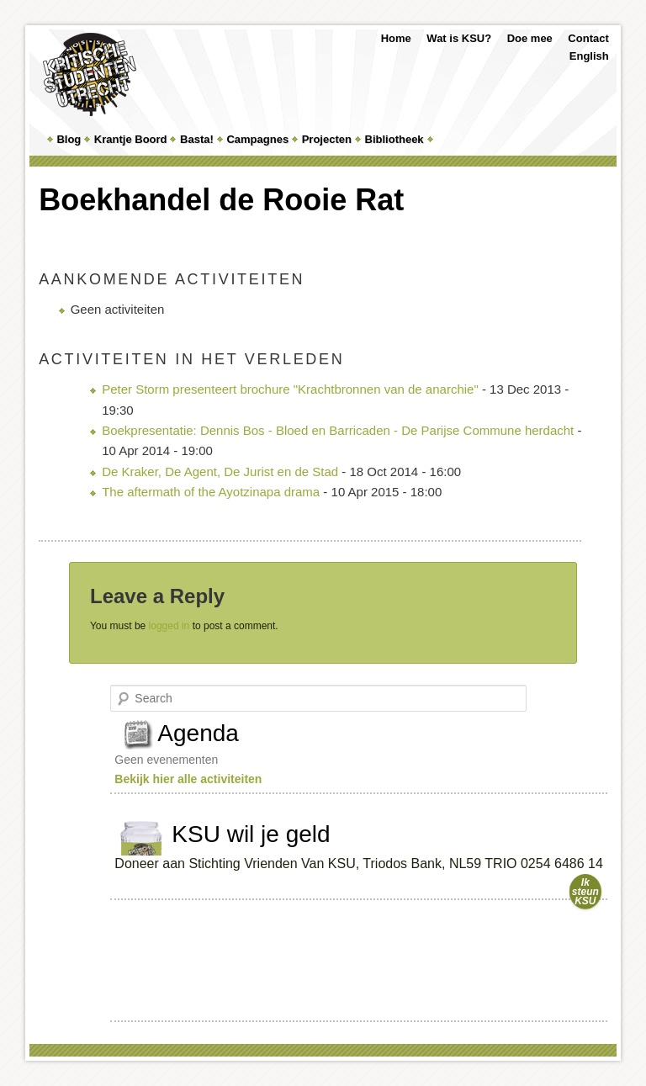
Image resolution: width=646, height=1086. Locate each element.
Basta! (197, 139)
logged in (169, 626)
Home (396, 38)
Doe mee (530, 38)
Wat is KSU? (458, 38)
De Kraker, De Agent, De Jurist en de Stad (220, 471)
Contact (588, 38)
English (589, 56)
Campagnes (257, 139)
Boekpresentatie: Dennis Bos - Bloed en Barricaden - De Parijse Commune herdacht (338, 430)
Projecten (327, 139)
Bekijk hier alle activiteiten (188, 779)
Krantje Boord (130, 139)
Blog (68, 139)
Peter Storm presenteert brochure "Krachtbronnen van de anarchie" (290, 389)
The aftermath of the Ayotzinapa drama (211, 492)
